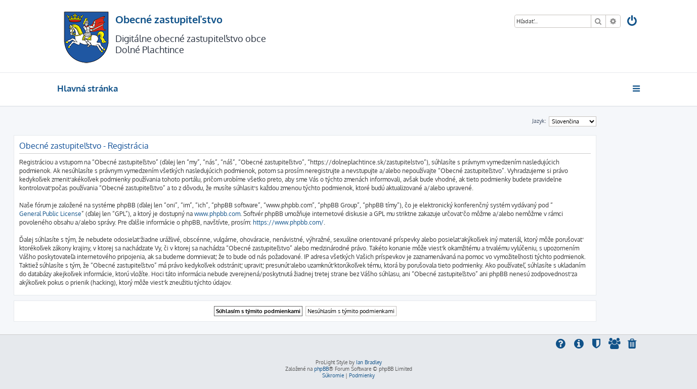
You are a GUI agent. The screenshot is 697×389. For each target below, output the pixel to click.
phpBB (321, 369)
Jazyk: (539, 120)
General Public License (50, 214)
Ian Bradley (369, 362)
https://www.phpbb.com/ (288, 222)
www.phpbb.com (217, 214)
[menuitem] (633, 22)
